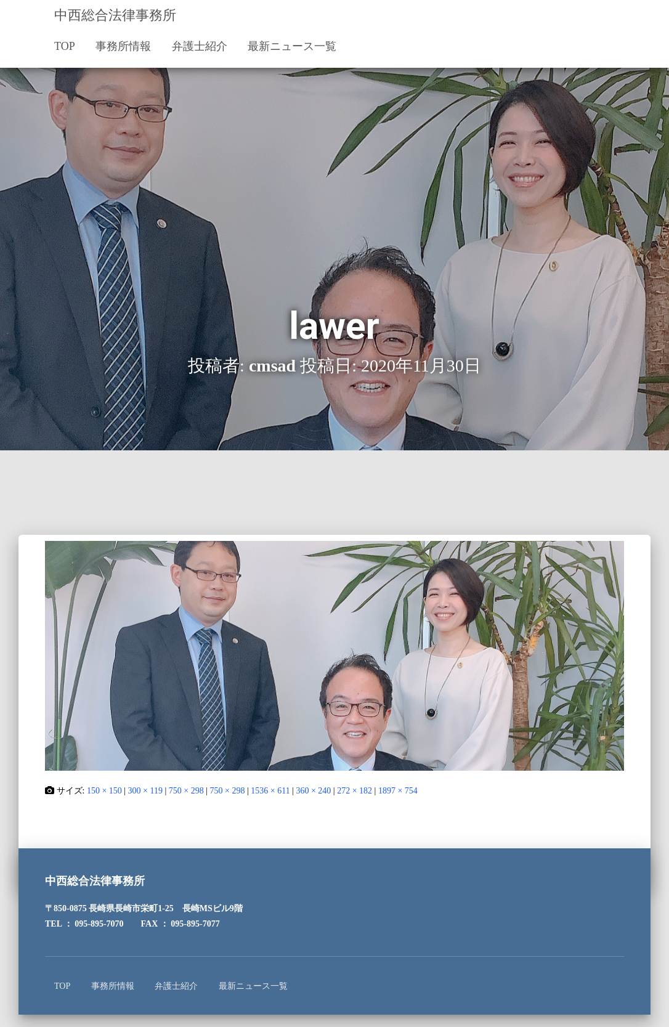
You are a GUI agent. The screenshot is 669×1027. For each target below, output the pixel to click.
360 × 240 (313, 790)
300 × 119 (145, 790)
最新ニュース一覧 (292, 46)
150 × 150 (104, 790)
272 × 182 (354, 790)
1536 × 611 (270, 790)
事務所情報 (123, 46)
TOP (64, 46)
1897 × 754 (398, 790)
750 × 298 (186, 790)
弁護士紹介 (199, 46)
